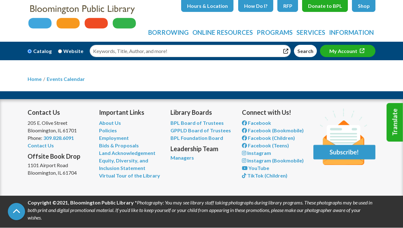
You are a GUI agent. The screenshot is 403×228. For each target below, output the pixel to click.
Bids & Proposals (119, 145)
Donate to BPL (325, 6)
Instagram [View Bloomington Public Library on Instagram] (256, 153)
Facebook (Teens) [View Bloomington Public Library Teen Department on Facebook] (265, 145)
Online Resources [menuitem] (222, 32)
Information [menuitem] (351, 32)
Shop (364, 6)
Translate (395, 122)
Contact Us (41, 145)
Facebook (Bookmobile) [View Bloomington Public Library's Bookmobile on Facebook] (273, 130)
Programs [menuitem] (275, 32)
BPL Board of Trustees (197, 123)
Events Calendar (66, 79)
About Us (110, 123)
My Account (343, 51)
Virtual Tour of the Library (129, 175)
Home (35, 79)
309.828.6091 (58, 138)
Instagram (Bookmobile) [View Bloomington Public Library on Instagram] (273, 160)
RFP (287, 6)
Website (73, 51)
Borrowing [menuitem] (168, 32)
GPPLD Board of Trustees (200, 130)
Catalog (42, 51)
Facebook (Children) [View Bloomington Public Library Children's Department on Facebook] (268, 138)
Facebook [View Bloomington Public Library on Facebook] (256, 123)
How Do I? (256, 6)
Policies (108, 130)
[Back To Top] (16, 211)
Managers (182, 158)
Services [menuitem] (310, 32)
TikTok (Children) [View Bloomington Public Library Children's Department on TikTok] (264, 175)
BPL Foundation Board (196, 138)
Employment (114, 138)
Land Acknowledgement (127, 153)
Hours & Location (207, 6)
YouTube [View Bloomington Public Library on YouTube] (255, 168)
